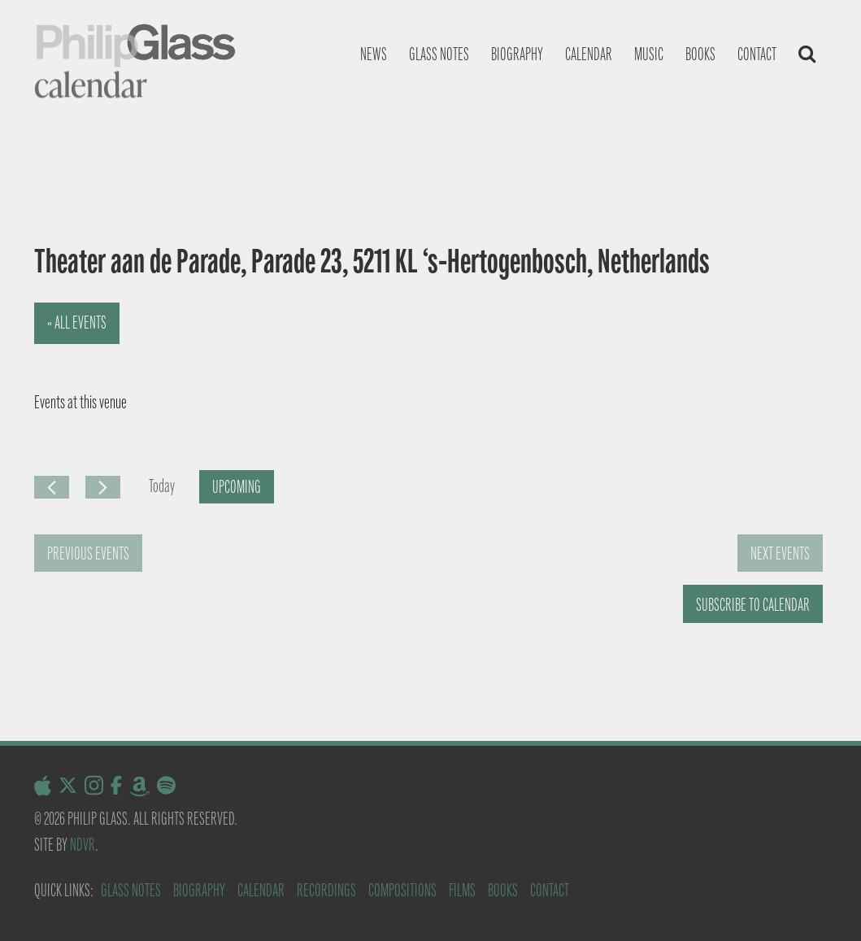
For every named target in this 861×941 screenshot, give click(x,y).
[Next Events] (102, 487)
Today (162, 486)
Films (462, 890)
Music (648, 54)
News (373, 54)
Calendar (588, 54)
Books (700, 54)
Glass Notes (131, 890)
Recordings (326, 890)
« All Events (77, 322)
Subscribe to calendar (753, 605)
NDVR (82, 844)
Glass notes (439, 54)
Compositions (402, 890)
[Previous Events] (51, 487)
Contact (756, 54)
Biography (517, 54)
